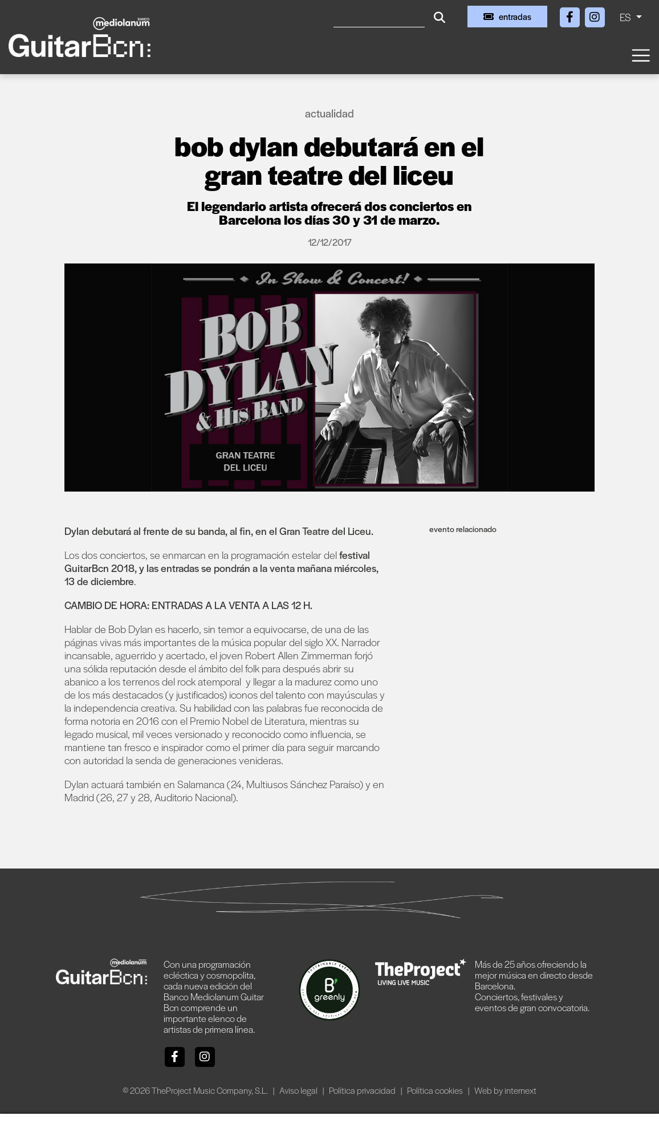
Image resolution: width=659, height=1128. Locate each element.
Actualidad (329, 113)
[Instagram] (594, 15)
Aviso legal (299, 1090)
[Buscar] (379, 16)
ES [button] (626, 16)
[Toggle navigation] (640, 54)
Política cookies (436, 1090)
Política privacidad (363, 1090)
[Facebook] (570, 15)
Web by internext (505, 1090)
